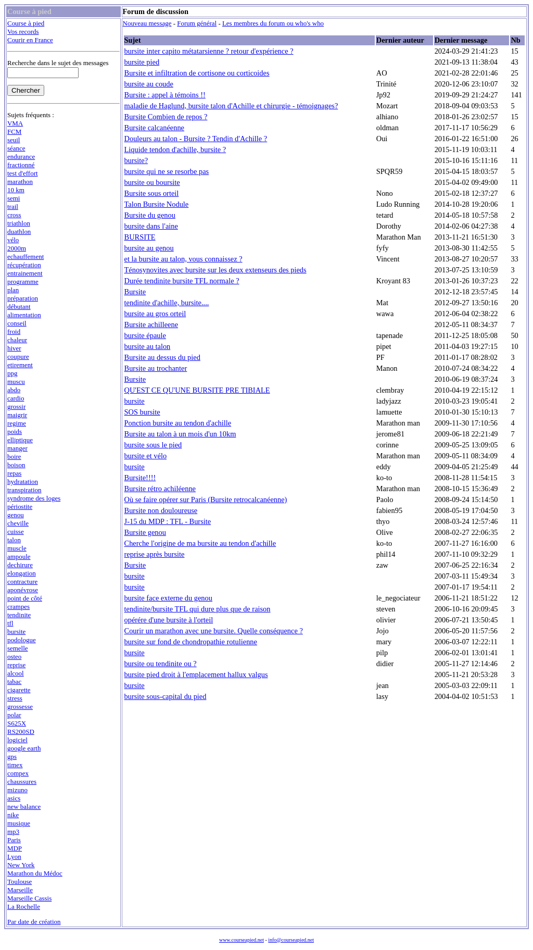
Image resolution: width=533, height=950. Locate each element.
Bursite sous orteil (151, 193)
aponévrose (22, 590)
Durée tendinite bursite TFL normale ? (181, 281)
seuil (13, 140)
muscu (16, 381)
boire (14, 456)
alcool (15, 673)
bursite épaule (145, 335)
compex (18, 773)
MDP (14, 848)
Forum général (197, 23)
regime (16, 423)
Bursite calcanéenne (154, 127)
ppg (12, 373)
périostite (19, 506)
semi (13, 198)
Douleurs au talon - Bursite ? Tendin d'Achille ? (196, 138)
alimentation (24, 315)
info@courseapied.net (291, 940)
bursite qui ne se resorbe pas (166, 171)
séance (16, 148)
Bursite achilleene (151, 324)
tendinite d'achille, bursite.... (166, 302)
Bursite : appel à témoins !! (165, 95)
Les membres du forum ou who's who (273, 23)
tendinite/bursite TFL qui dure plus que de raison (197, 609)
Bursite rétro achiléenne (160, 488)
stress (14, 698)
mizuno (17, 790)
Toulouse (19, 881)
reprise (16, 665)
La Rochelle (23, 906)
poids (14, 431)
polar (14, 715)
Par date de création (34, 922)
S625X (16, 723)
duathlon (19, 231)
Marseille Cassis (29, 898)
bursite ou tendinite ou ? (160, 663)
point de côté (24, 598)
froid (13, 331)
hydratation (22, 481)
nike (13, 815)
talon (14, 540)
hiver (14, 348)
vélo (13, 240)
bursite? (136, 160)
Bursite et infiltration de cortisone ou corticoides (197, 73)
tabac (14, 681)
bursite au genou (149, 248)
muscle (17, 548)
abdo (13, 390)
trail (12, 206)
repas (14, 473)
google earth (24, 748)
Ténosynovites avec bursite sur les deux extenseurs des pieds (215, 270)
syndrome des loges (33, 498)
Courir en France (30, 40)
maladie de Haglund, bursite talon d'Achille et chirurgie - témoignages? (231, 106)
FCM (14, 131)
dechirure (20, 565)
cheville (18, 523)
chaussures (21, 781)
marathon (20, 181)
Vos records (23, 31)
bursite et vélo (145, 456)
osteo (14, 656)
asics (13, 798)
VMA (15, 123)
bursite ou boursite (152, 182)
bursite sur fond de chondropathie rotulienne (190, 642)
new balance (24, 806)
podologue (21, 640)
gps (12, 756)
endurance (21, 156)
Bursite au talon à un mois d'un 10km (180, 434)
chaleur (17, 340)
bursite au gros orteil (155, 313)
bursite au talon (147, 346)
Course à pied (25, 23)
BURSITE (140, 237)
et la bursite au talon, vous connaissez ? (183, 259)
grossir (16, 406)
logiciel (17, 740)
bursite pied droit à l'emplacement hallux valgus (196, 674)
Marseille (20, 890)
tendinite (19, 615)
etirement (20, 365)
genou (15, 515)
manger (17, 448)
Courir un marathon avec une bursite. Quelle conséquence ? (213, 631)
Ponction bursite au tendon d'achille (178, 423)
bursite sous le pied (153, 445)
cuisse (15, 531)
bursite (16, 631)
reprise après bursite (154, 554)
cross (14, 215)
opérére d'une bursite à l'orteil (168, 620)
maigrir (17, 415)
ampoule (19, 556)
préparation (22, 298)
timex (15, 765)
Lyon (14, 856)
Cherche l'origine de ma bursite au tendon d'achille (200, 543)
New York (21, 865)
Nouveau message (147, 23)
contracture (22, 581)
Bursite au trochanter (155, 368)
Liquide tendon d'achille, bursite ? (175, 149)
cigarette (19, 690)
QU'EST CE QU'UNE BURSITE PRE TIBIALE (197, 390)
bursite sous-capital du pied (165, 696)
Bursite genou (145, 532)
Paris (14, 840)
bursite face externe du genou (168, 598)
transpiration (24, 490)
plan (13, 290)
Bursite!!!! (140, 477)
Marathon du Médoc (34, 873)
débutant (19, 306)
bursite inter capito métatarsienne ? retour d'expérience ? (209, 51)
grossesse (20, 706)
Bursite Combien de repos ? (166, 117)
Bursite (135, 292)
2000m (16, 248)
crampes (18, 606)
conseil (17, 323)
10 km (15, 190)
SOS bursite (142, 412)
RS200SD (20, 731)
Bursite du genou (149, 215)
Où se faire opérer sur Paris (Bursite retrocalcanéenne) (205, 499)
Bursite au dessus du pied (162, 357)
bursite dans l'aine (151, 226)
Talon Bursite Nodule (156, 204)
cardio (15, 398)
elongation (21, 573)
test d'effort (22, 173)
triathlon (18, 223)
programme (23, 281)
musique (18, 823)
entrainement (25, 273)
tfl (10, 623)
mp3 (13, 831)
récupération (24, 265)
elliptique (20, 440)
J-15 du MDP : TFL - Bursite (167, 521)
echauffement (25, 256)
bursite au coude (148, 84)
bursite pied (142, 62)
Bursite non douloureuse (161, 510)
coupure (18, 356)
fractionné (21, 165)
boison (16, 465)
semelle (17, 648)
